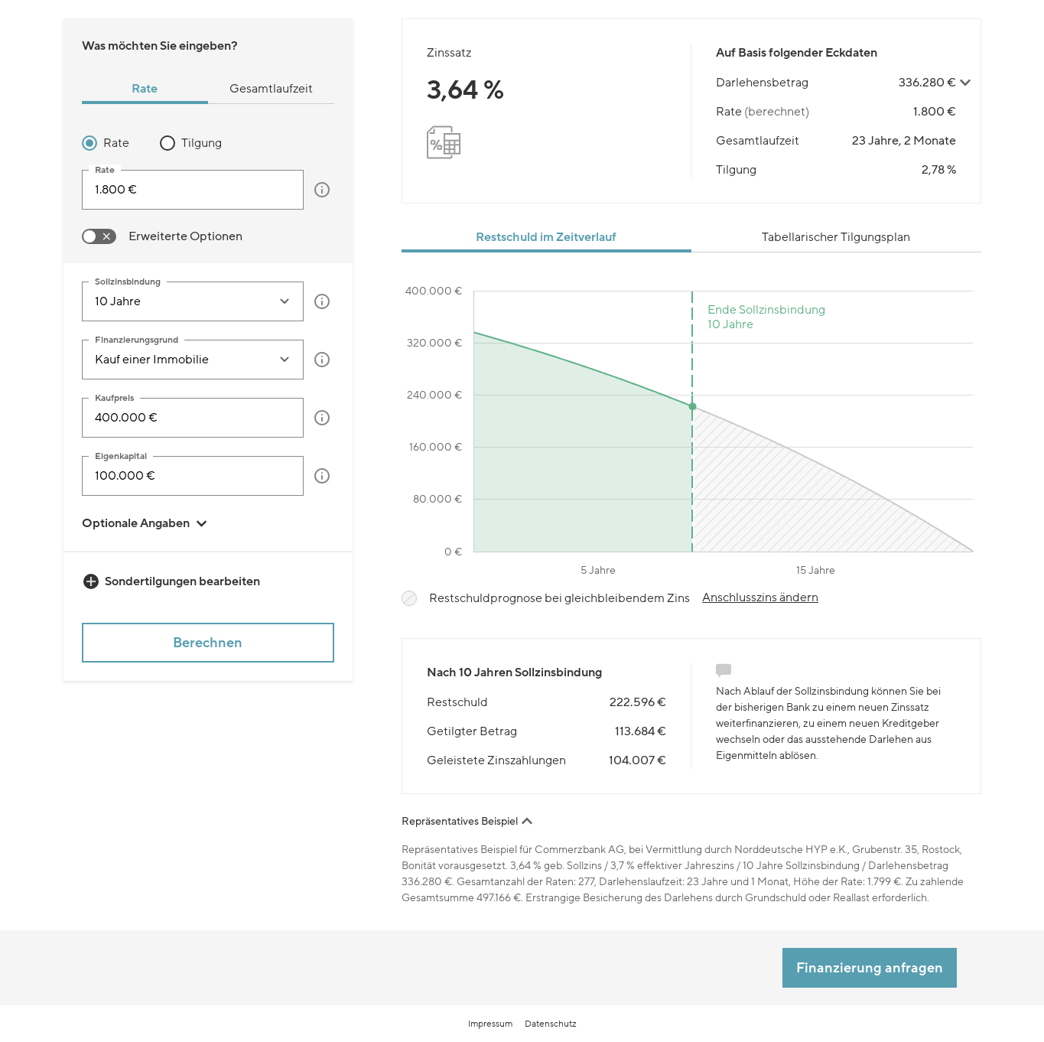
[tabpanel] (208, 190)
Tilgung (201, 143)
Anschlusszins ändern (760, 597)
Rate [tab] (145, 88)
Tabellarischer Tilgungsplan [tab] (836, 237)
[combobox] (179, 301)
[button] (322, 190)
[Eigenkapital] (193, 476)
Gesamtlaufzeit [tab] (271, 88)
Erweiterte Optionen (185, 236)
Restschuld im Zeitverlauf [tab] (546, 237)
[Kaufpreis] (193, 418)
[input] (193, 190)
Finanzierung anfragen (869, 968)
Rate (116, 143)
